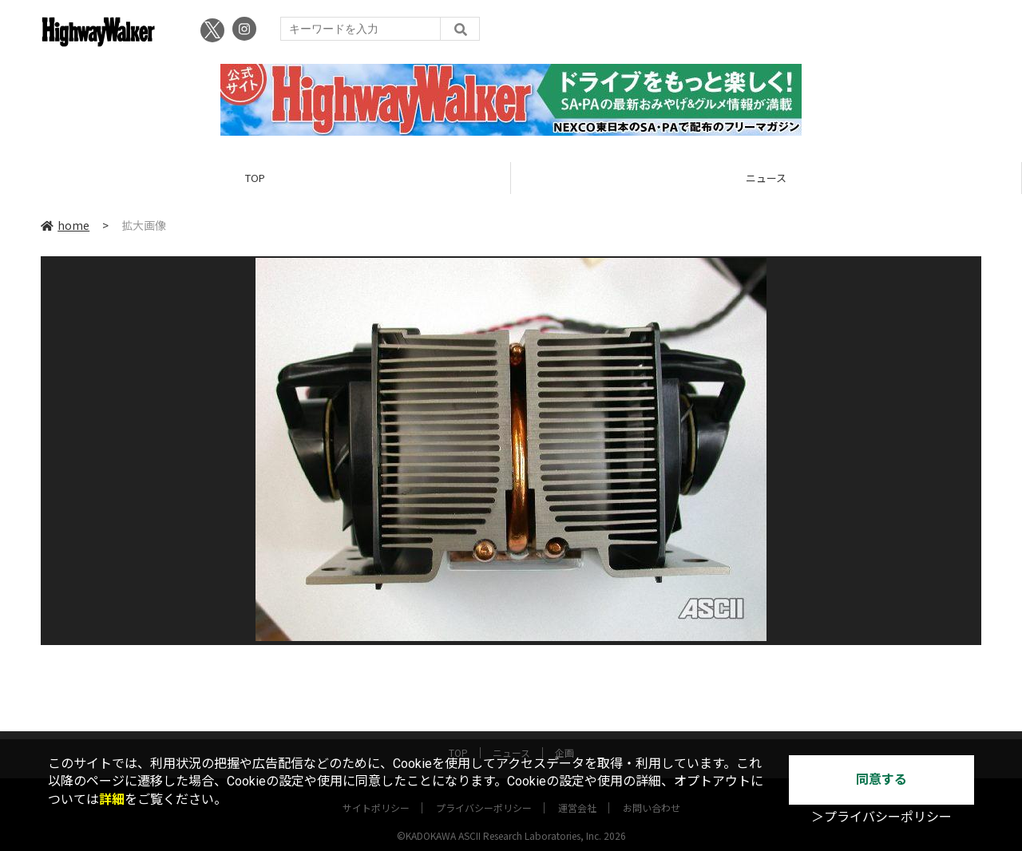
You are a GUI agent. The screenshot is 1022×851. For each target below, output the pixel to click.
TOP (255, 177)
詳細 (112, 799)
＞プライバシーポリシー (881, 817)
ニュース (766, 177)
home (65, 225)
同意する (881, 779)
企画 (564, 738)
